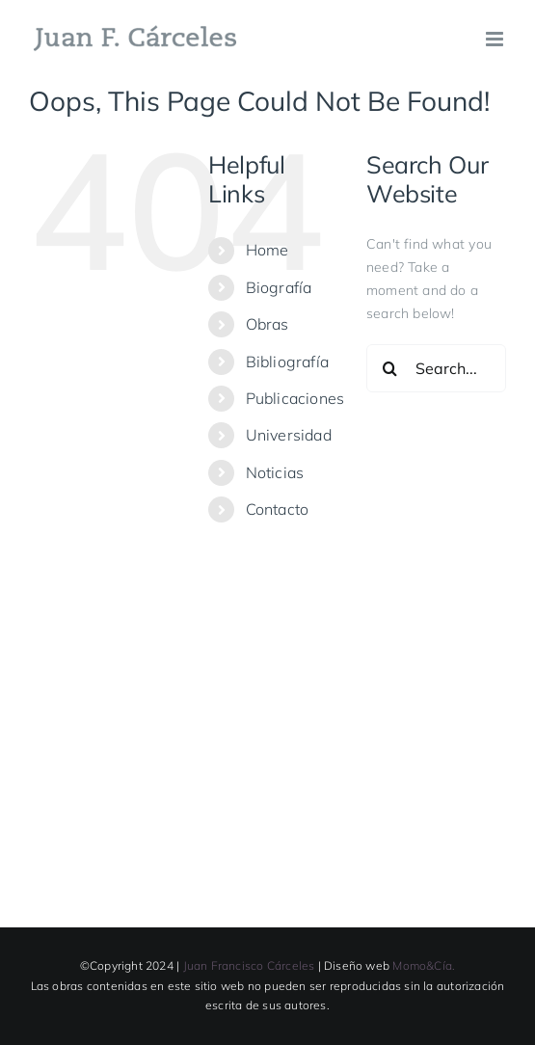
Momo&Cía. (423, 965)
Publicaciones (295, 398)
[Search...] (436, 368)
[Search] (390, 368)
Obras (267, 324)
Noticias (275, 472)
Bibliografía (288, 361)
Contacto (277, 509)
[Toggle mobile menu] (496, 39)
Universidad (289, 434)
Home (267, 249)
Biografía (279, 287)
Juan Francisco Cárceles (249, 965)
